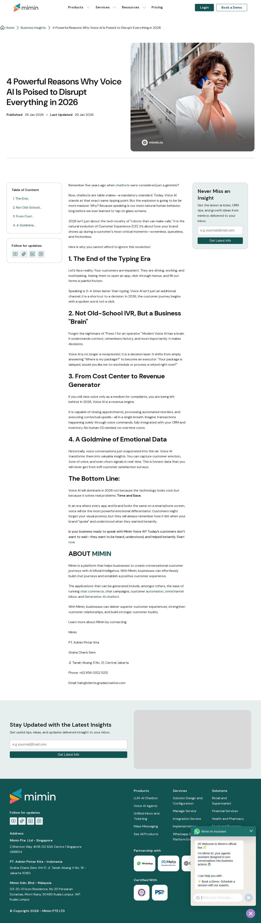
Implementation (184, 826)
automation (155, 591)
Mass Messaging (146, 826)
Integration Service (187, 819)
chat (79, 576)
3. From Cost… (23, 216)
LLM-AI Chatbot (146, 798)
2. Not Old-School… (27, 207)
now (72, 542)
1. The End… (21, 198)
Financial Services (225, 811)
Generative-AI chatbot (102, 596)
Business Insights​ (33, 28)
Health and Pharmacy (228, 819)
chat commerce (92, 591)
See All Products (146, 834)
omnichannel (174, 591)
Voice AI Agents (145, 806)
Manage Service (184, 811)
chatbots (123, 185)
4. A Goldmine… (24, 225)
